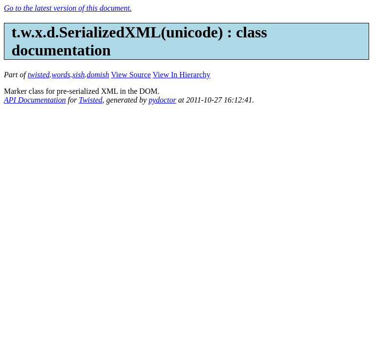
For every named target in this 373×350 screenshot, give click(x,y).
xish (78, 74)
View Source (131, 74)
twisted (39, 74)
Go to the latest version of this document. (68, 8)
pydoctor (162, 100)
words (60, 74)
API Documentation (35, 100)
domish (98, 74)
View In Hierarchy (181, 74)
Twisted (90, 100)
